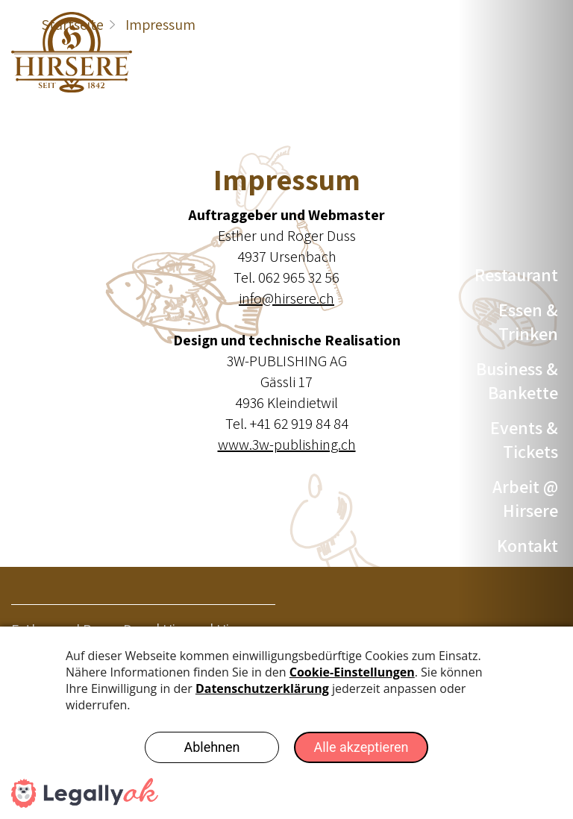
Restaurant (516, 274)
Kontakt (527, 545)
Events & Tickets (524, 439)
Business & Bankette (517, 380)
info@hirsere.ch (286, 298)
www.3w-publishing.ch (287, 444)
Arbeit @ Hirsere (525, 498)
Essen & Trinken (528, 321)
